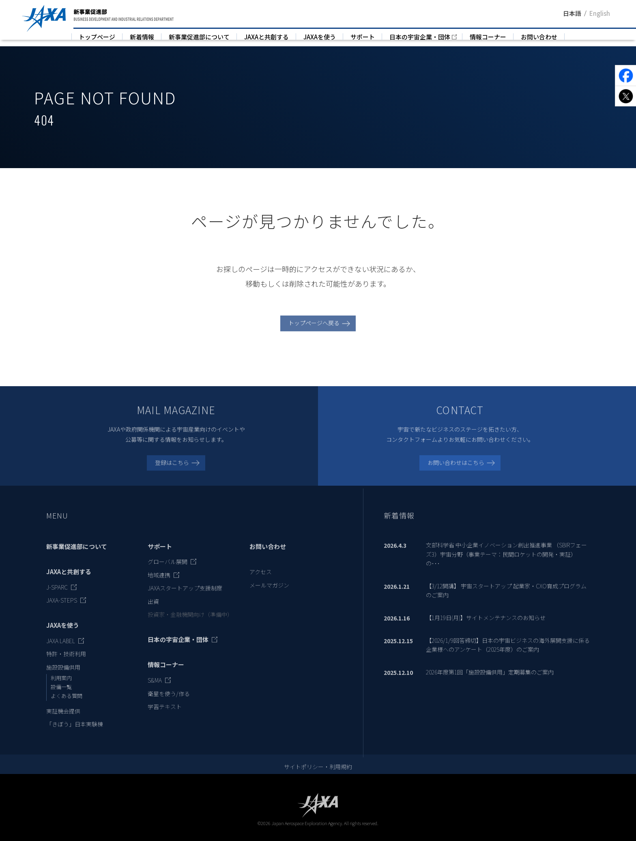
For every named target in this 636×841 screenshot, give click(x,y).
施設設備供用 (63, 675)
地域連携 (159, 583)
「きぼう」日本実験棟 (74, 732)
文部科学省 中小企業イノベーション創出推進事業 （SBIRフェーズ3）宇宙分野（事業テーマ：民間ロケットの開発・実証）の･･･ (506, 563)
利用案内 (61, 687)
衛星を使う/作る (169, 702)
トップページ (97, 36)
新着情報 (142, 36)
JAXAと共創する (266, 36)
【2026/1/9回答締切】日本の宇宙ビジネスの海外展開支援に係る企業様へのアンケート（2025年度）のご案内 (508, 653)
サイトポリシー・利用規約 (318, 776)
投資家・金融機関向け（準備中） (190, 623)
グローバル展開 (167, 570)
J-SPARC (57, 595)
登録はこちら (172, 471)
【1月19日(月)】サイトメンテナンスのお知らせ (486, 626)
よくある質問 (66, 704)
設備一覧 (61, 696)
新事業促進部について (199, 36)
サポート (362, 36)
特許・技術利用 (66, 662)
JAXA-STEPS (61, 609)
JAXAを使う (319, 36)
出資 (153, 610)
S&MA (155, 689)
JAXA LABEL (60, 649)
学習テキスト (165, 715)
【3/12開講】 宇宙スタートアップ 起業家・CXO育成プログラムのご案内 (506, 599)
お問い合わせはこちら (456, 471)
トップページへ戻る (313, 332)
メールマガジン (269, 593)
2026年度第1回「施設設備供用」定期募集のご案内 (490, 681)
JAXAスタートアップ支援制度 (185, 597)
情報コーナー (488, 36)
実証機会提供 (63, 719)
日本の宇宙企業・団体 (419, 36)
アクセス (260, 580)
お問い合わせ (539, 36)
